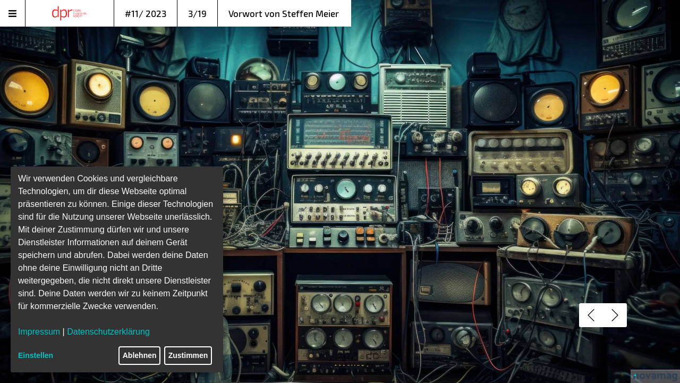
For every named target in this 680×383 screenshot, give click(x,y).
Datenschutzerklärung (108, 331)
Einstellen (35, 355)
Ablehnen (140, 355)
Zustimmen (188, 355)
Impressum (39, 331)
